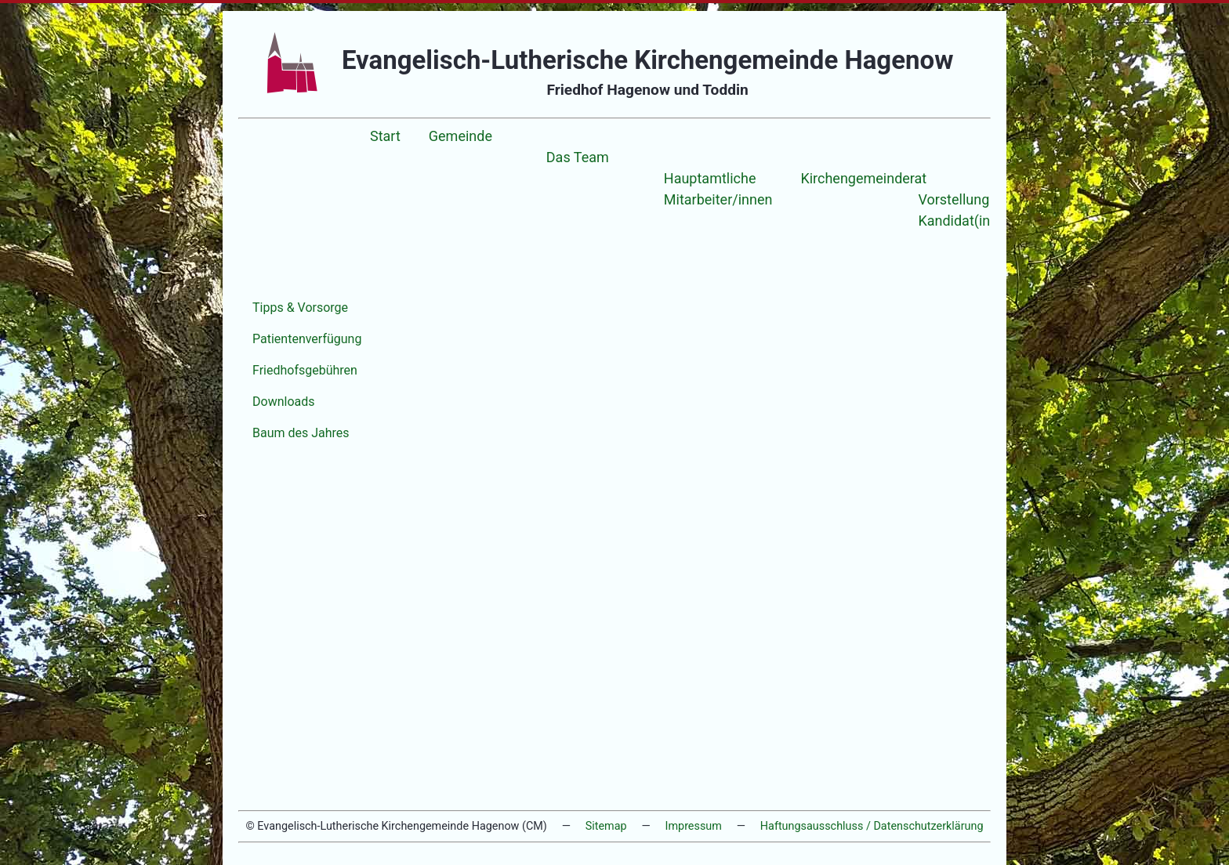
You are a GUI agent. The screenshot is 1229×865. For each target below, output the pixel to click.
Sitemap (606, 826)
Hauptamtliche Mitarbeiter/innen (718, 189)
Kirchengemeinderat (863, 178)
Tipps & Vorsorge (300, 307)
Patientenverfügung (306, 338)
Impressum (693, 826)
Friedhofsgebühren (304, 370)
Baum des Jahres (301, 432)
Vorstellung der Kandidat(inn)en (968, 210)
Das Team (577, 157)
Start (385, 136)
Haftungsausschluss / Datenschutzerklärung (872, 826)
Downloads (283, 401)
